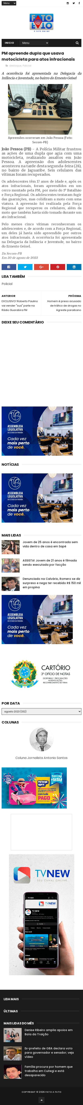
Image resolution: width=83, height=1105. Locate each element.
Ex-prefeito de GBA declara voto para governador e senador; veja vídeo (49, 1052)
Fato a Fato (53, 1092)
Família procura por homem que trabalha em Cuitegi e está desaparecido (49, 1071)
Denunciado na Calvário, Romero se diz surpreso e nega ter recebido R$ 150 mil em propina (52, 583)
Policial (27, 65)
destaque (15, 65)
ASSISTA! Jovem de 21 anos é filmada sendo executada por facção (50, 562)
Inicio (9, 43)
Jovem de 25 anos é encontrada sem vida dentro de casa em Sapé (50, 544)
